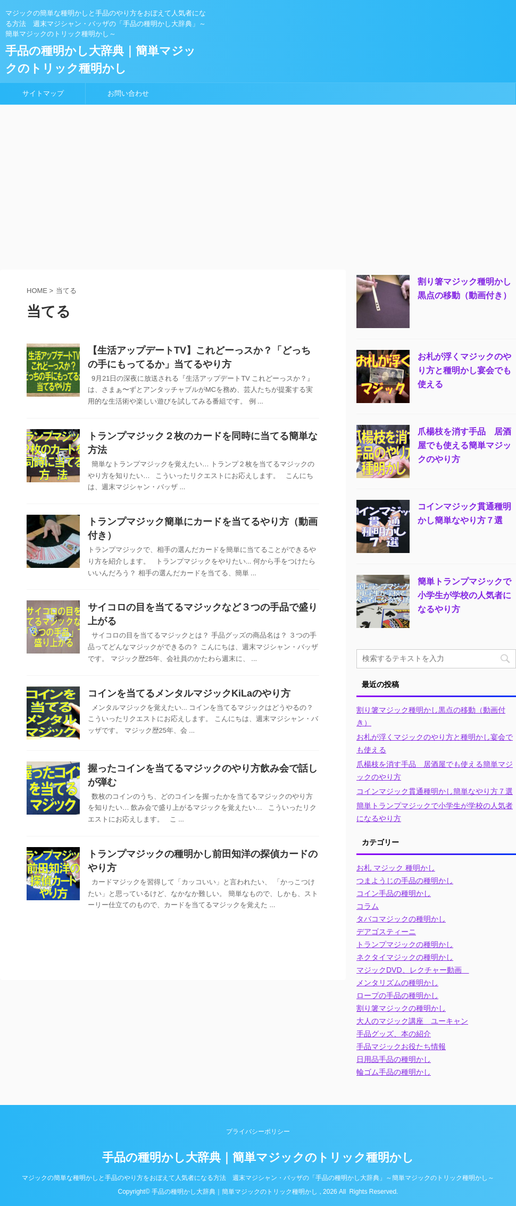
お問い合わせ (128, 93)
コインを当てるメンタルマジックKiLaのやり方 (189, 693)
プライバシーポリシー (258, 1131)
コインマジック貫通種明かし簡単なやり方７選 (434, 791)
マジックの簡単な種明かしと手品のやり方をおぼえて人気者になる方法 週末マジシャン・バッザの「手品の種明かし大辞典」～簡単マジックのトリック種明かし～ (258, 1178)
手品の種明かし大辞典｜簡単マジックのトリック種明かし (258, 1157)
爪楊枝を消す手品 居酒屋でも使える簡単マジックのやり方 (464, 445)
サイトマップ (43, 93)
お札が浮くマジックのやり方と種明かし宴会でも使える (464, 370)
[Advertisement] (258, 184)
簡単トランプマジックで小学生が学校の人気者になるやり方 (464, 595)
